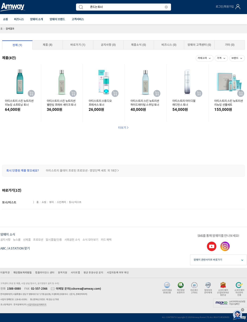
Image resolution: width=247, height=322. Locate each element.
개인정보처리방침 (22, 272)
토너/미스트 (9, 202)
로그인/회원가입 (225, 6)
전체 (17, 45)
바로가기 (77, 44)
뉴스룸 (17, 239)
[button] (5, 19)
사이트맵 (75, 272)
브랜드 (235, 58)
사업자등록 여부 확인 (118, 272)
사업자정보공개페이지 (36, 305)
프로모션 (38, 239)
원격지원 (62, 272)
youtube (211, 246)
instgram (225, 246)
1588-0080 (14, 288)
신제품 (27, 239)
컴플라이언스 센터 (44, 272)
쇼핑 (44, 202)
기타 (230, 44)
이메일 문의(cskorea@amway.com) (78, 288)
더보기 (123, 127)
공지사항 (108, 44)
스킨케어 (61, 202)
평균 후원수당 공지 (93, 272)
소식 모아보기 (90, 239)
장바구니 (31, 93)
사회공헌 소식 (72, 239)
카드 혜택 (106, 239)
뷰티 (51, 202)
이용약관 (5, 272)
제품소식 (138, 44)
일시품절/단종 (54, 239)
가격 (219, 58)
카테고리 (202, 58)
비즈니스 (19, 19)
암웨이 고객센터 (199, 44)
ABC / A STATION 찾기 (15, 248)
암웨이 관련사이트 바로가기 (208, 259)
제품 (47, 44)
